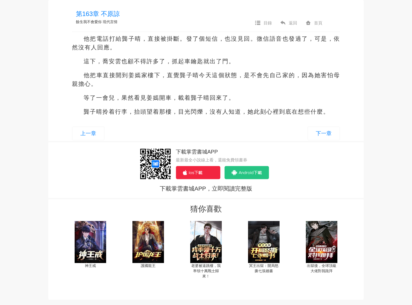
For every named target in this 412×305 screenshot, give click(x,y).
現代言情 (110, 22)
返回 (288, 23)
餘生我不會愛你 (89, 22)
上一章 (88, 133)
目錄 (263, 23)
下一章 (324, 133)
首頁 (313, 23)
